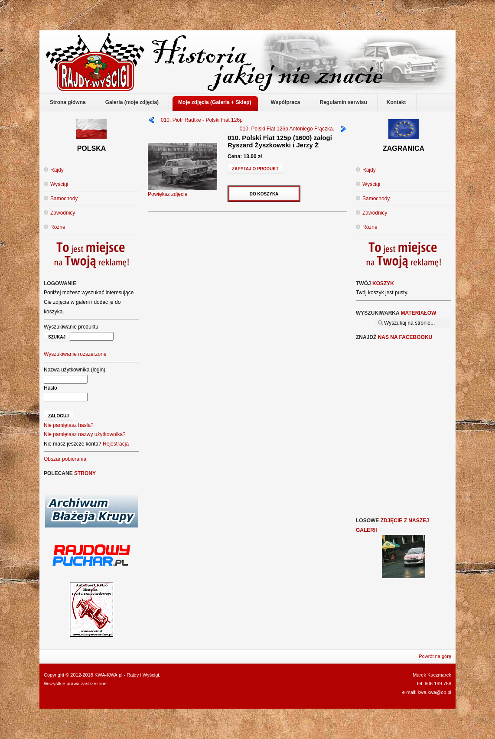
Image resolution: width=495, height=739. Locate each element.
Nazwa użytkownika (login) (74, 370)
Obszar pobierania (65, 459)
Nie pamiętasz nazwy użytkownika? (85, 434)
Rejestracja (116, 444)
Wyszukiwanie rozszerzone (75, 354)
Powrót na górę (435, 656)
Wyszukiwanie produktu (71, 327)
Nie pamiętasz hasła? (69, 425)
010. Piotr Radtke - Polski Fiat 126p (202, 120)
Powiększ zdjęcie (182, 191)
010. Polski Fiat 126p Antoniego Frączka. (287, 129)
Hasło (50, 388)
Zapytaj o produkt (255, 168)
